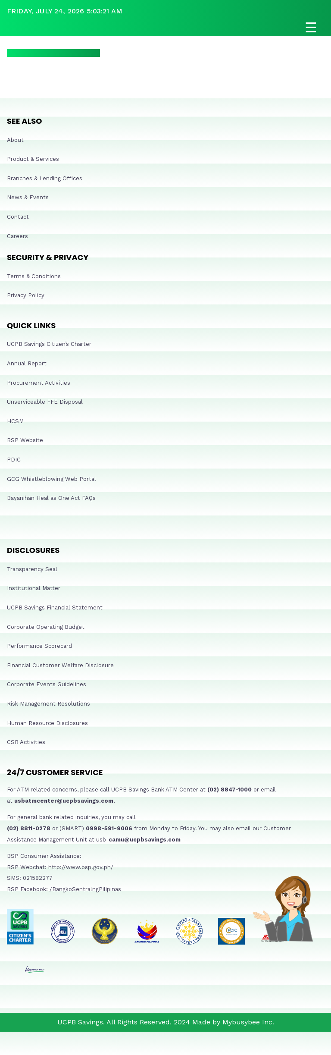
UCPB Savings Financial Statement (55, 607)
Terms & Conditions (34, 276)
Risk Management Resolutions (48, 703)
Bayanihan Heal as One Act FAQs (51, 498)
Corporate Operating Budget (45, 627)
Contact (18, 217)
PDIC (14, 459)
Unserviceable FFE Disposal (45, 402)
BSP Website (25, 440)
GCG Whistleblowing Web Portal (51, 479)
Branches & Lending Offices (44, 178)
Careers (17, 236)
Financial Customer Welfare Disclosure (60, 665)
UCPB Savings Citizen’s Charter (49, 344)
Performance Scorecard (39, 646)
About (15, 140)
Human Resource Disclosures (47, 723)
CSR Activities (26, 742)
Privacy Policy (25, 295)
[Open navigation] (165, 27)
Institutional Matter (33, 588)
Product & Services (33, 159)
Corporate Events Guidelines (46, 684)
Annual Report (27, 363)
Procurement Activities (38, 383)
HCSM (15, 421)
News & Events (28, 197)
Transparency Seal (32, 569)
